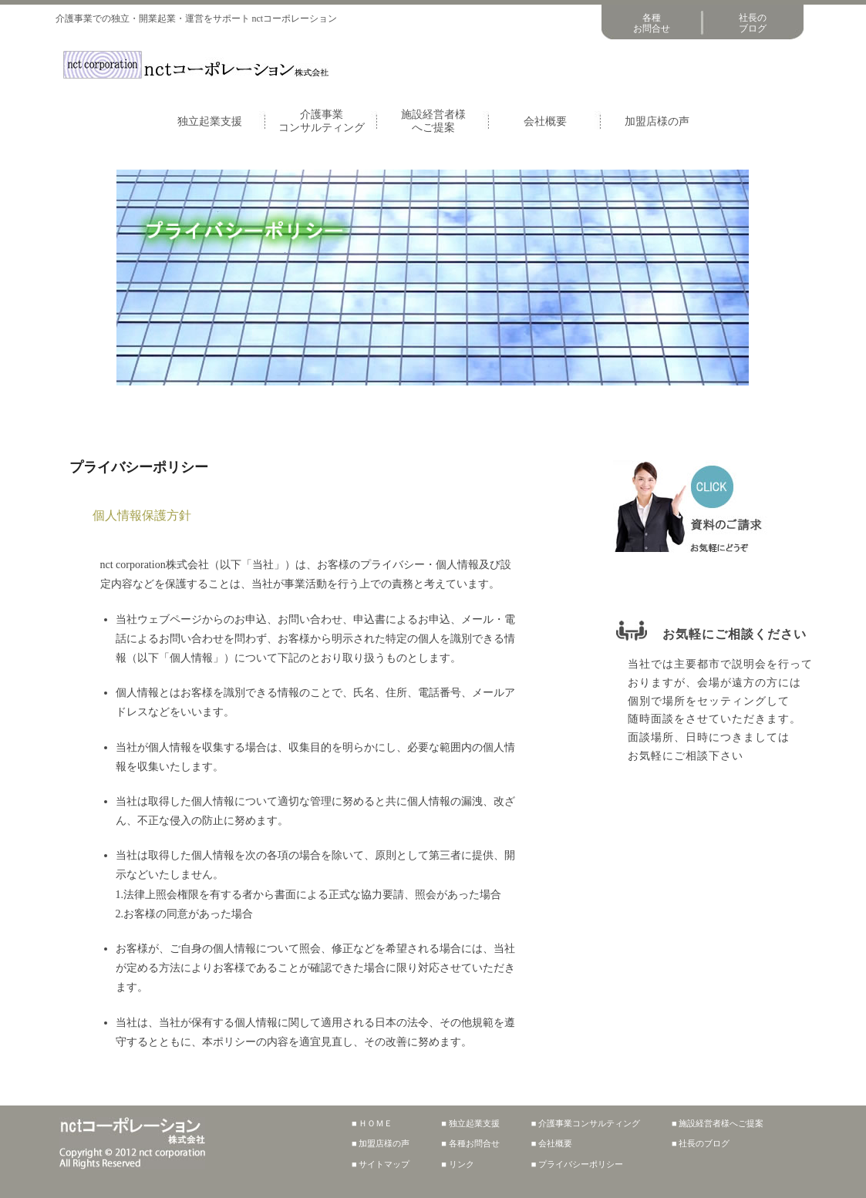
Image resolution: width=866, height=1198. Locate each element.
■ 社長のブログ (701, 1143)
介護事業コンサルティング (321, 121)
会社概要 (545, 121)
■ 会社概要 (551, 1143)
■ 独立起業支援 (470, 1123)
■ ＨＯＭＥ (372, 1123)
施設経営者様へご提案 (433, 121)
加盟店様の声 (657, 121)
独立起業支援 (209, 121)
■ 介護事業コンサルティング (585, 1123)
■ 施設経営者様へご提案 (717, 1123)
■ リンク (457, 1164)
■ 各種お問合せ (470, 1143)
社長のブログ (753, 23)
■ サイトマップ (380, 1164)
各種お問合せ (651, 23)
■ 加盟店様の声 (380, 1143)
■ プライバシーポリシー (577, 1164)
